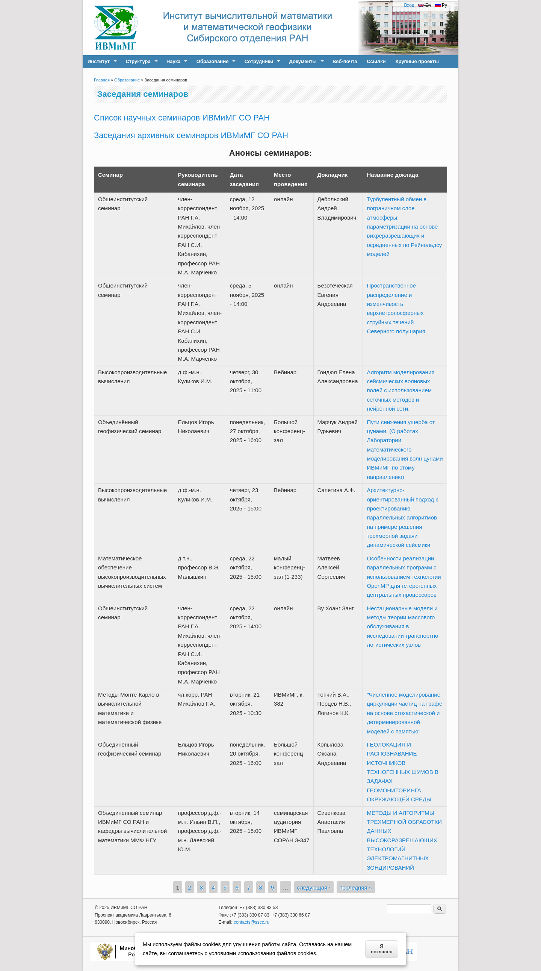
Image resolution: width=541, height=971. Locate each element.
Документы (304, 62)
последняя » (356, 887)
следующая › (314, 887)
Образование (214, 62)
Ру (441, 5)
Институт (100, 62)
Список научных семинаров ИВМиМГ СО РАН (182, 117)
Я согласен (382, 948)
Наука (174, 62)
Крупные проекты (417, 61)
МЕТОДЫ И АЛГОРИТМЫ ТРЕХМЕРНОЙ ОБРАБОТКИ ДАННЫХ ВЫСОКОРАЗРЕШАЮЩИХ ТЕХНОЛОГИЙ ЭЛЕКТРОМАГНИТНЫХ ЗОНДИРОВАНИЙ (404, 840)
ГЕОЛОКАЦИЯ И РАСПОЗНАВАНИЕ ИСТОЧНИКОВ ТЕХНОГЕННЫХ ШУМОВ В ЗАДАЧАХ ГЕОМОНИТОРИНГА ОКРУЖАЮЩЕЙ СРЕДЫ (402, 771)
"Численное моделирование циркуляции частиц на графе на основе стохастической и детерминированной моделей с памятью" (404, 713)
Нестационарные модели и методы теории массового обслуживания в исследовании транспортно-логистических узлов (403, 626)
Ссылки (376, 61)
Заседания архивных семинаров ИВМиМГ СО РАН (191, 135)
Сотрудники (260, 62)
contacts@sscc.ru (251, 922)
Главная (102, 80)
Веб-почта (344, 61)
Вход (409, 5)
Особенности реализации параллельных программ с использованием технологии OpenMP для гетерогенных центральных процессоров (404, 576)
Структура (139, 62)
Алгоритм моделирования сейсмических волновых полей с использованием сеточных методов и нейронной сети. (400, 390)
